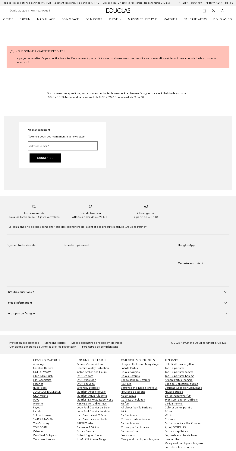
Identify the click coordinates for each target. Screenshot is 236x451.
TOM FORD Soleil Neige (91, 439)
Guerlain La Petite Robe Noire (95, 399)
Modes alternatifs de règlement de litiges (96, 342)
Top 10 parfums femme (179, 372)
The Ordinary (41, 423)
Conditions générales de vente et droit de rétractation (43, 346)
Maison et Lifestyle (142, 19)
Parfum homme (130, 423)
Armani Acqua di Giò (90, 364)
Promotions (128, 435)
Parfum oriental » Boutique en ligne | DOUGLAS (183, 425)
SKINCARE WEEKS (195, 19)
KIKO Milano (40, 395)
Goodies (197, 3)
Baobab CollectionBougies (181, 383)
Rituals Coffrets (130, 376)
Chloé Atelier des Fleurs (92, 372)
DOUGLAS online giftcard (181, 364)
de (226, 3)
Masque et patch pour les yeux (140, 439)
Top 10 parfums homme (179, 376)
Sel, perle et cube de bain (181, 435)
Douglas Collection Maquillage (140, 364)
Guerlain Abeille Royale (91, 391)
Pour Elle (126, 383)
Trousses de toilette (133, 391)
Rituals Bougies (130, 372)
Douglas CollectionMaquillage (183, 387)
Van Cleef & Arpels (45, 435)
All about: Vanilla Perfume (136, 407)
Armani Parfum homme (179, 380)
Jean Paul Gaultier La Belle (93, 407)
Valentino (39, 431)
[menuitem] (10, 19)
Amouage (39, 364)
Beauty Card (214, 3)
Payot (36, 407)
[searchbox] (35, 10)
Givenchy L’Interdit (88, 387)
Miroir (168, 415)
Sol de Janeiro (42, 415)
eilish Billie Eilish (43, 376)
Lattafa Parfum (130, 368)
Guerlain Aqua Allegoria (92, 395)
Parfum (25, 19)
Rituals (37, 411)
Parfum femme (129, 415)
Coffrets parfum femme (135, 419)
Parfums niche (129, 431)
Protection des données (24, 342)
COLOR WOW (42, 372)
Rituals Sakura (85, 431)
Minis (124, 411)
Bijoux (168, 411)
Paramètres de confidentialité (100, 346)
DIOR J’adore (85, 376)
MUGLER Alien (85, 423)
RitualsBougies (174, 391)
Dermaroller (172, 439)
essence (38, 383)
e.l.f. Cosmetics (42, 380)
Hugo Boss (40, 387)
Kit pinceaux (128, 395)
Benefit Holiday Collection (93, 368)
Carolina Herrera (43, 368)
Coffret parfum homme (135, 427)
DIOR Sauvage (86, 383)
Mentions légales (55, 342)
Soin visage (70, 19)
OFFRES (8, 19)
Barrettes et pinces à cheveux (139, 387)
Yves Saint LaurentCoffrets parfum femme (181, 401)
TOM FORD (40, 427)
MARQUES (170, 19)
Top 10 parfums (174, 368)
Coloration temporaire (178, 407)
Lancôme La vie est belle (92, 419)
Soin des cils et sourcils (179, 447)
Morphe (38, 403)
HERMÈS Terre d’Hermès (92, 403)
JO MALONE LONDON (47, 391)
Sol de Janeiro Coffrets (135, 380)
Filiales (183, 3)
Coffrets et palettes (133, 399)
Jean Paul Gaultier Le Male (93, 411)
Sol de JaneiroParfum (178, 395)
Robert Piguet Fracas (89, 435)
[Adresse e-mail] (63, 145)
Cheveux (115, 19)
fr (231, 3)
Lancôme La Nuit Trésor (91, 415)
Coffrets (170, 419)
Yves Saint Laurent (44, 439)
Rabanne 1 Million (88, 427)
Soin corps (94, 19)
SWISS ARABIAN (43, 419)
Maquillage (46, 19)
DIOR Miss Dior (86, 380)
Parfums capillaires (176, 431)
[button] (118, 291)
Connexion (45, 158)
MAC (36, 399)
